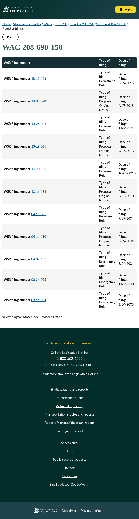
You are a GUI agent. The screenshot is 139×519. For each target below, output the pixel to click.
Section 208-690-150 (111, 24)
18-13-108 (38, 79)
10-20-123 (38, 169)
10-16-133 (38, 191)
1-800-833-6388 (84, 364)
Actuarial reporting (69, 406)
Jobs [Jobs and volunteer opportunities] (69, 451)
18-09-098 (38, 101)
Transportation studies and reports (69, 414)
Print (10, 37)
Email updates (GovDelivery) (69, 484)
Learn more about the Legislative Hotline (69, 374)
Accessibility (69, 443)
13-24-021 (38, 124)
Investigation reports (69, 431)
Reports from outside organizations (69, 423)
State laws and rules (27, 24)
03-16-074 (38, 300)
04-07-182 (38, 259)
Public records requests (69, 459)
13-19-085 (38, 146)
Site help (70, 468)
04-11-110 (38, 237)
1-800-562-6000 (69, 358)
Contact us (69, 476)
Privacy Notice (91, 510)
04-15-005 (38, 214)
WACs (47, 24)
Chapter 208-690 (82, 24)
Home (6, 24)
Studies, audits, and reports (69, 389)
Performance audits (70, 398)
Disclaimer (69, 510)
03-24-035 (38, 280)
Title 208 (61, 24)
